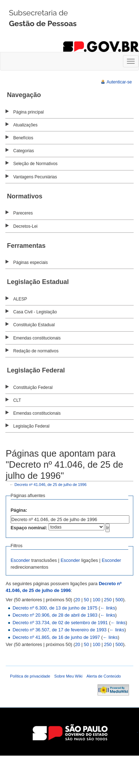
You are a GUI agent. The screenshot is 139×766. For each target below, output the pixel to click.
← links (107, 608)
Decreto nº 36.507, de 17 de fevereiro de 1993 (59, 629)
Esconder (20, 560)
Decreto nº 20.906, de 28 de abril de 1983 (55, 615)
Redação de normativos (36, 350)
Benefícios (23, 137)
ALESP (20, 299)
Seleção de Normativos (35, 163)
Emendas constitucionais (37, 338)
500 (119, 599)
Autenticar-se (119, 82)
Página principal (28, 112)
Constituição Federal (33, 387)
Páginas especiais (30, 262)
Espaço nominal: (29, 527)
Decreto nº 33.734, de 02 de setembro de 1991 (60, 622)
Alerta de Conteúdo (103, 676)
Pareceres (23, 213)
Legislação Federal (31, 426)
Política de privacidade (30, 676)
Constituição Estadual (34, 324)
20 (77, 599)
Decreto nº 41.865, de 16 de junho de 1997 (56, 637)
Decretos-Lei (25, 226)
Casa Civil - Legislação (35, 311)
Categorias (23, 150)
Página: (19, 510)
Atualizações (25, 124)
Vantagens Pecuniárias (35, 176)
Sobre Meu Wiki (68, 676)
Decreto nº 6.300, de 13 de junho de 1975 (55, 608)
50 (86, 599)
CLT (17, 400)
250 (107, 599)
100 (96, 599)
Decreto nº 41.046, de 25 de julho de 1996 (51, 484)
